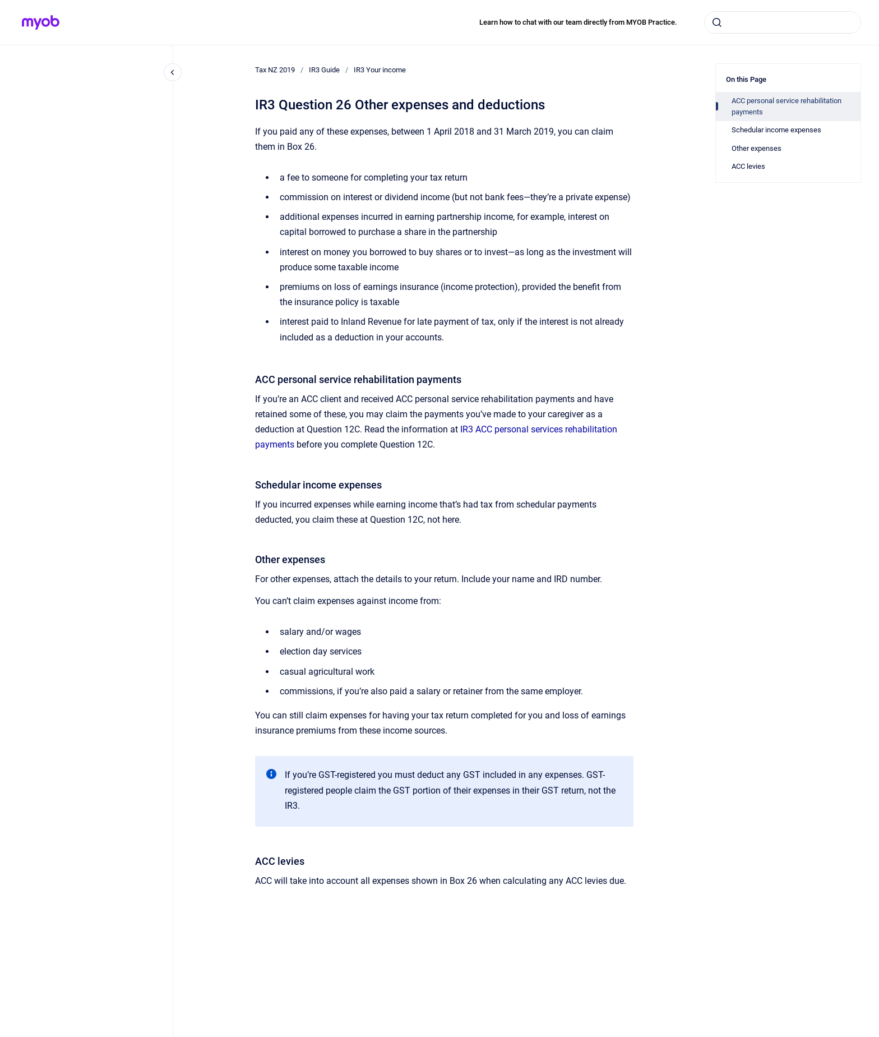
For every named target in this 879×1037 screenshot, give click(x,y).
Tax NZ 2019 (275, 70)
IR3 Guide (324, 70)
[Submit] (717, 22)
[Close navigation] (173, 72)
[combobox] (783, 22)
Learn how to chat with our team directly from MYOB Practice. (578, 22)
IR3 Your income (380, 70)
